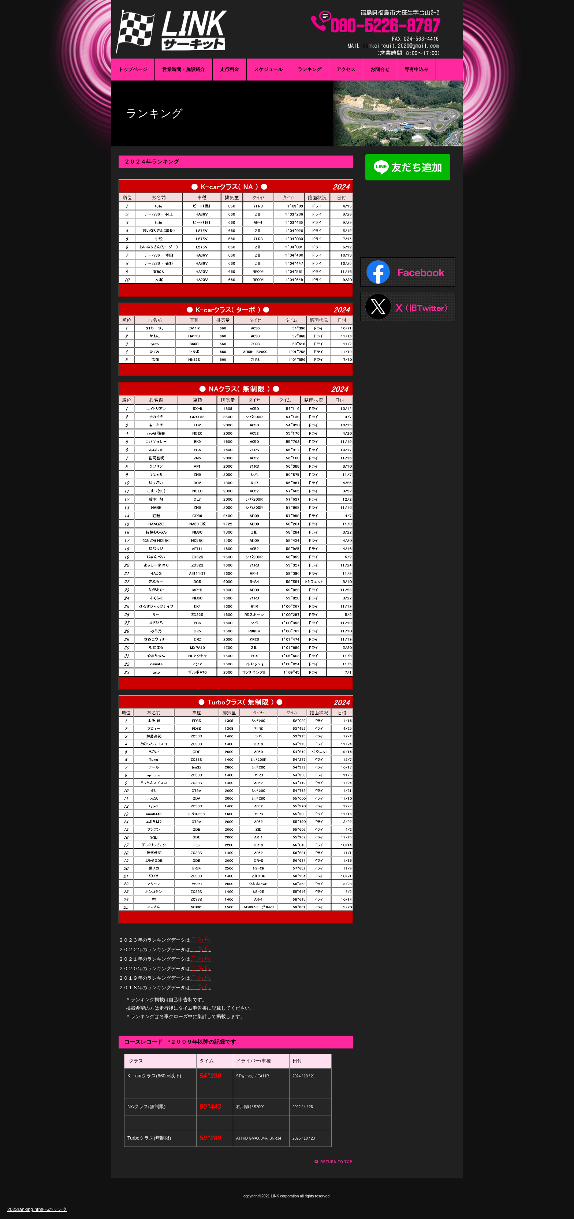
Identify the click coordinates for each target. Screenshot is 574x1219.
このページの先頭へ (333, 1162)
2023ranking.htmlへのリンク (37, 1209)
